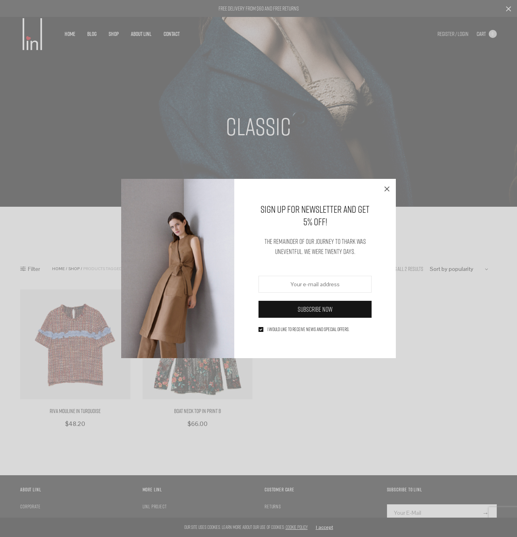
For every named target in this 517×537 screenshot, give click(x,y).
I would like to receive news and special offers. (308, 329)
